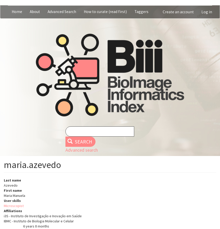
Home (17, 11)
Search (79, 142)
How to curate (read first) (105, 11)
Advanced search (81, 150)
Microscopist (14, 205)
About (35, 11)
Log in (206, 11)
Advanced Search (62, 11)
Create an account (178, 11)
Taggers (141, 11)
